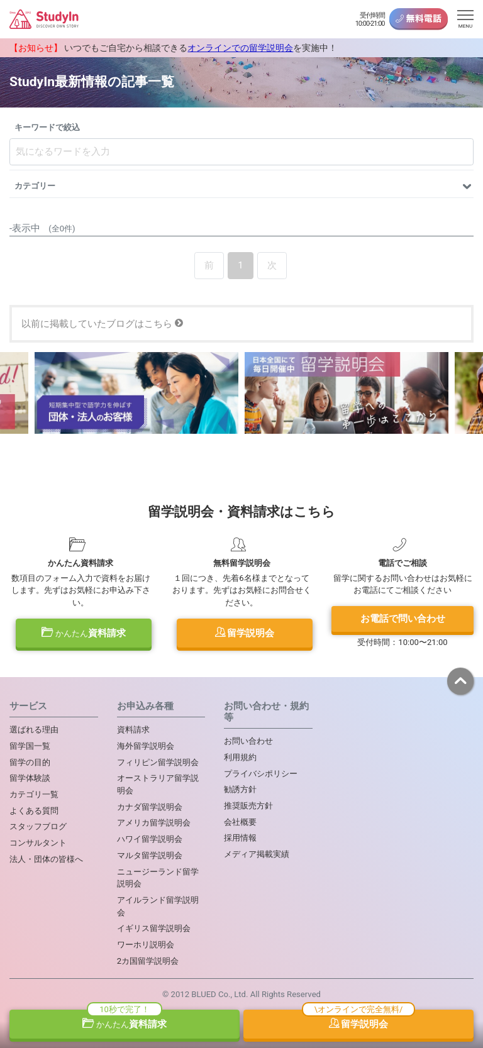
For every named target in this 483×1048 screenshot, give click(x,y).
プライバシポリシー (260, 773)
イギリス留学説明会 (154, 928)
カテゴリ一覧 (33, 794)
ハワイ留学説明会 (149, 839)
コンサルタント (38, 842)
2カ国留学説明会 (148, 961)
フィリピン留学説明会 (158, 762)
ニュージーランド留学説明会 (158, 878)
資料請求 (84, 633)
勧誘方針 (240, 789)
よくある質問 (33, 810)
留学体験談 (29, 778)
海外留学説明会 (145, 746)
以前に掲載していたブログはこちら (102, 323)
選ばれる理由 (33, 729)
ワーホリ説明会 (145, 944)
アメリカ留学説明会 (154, 822)
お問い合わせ (248, 741)
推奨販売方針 (248, 805)
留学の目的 (29, 762)
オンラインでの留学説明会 (240, 48)
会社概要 (240, 822)
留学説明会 (245, 633)
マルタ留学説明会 (149, 855)
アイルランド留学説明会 (158, 906)
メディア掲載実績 (256, 854)
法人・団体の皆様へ (46, 859)
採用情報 (240, 837)
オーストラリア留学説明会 (158, 784)
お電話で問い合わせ (402, 618)
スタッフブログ (38, 826)
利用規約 (240, 757)
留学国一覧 (29, 746)
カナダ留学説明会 (149, 807)
